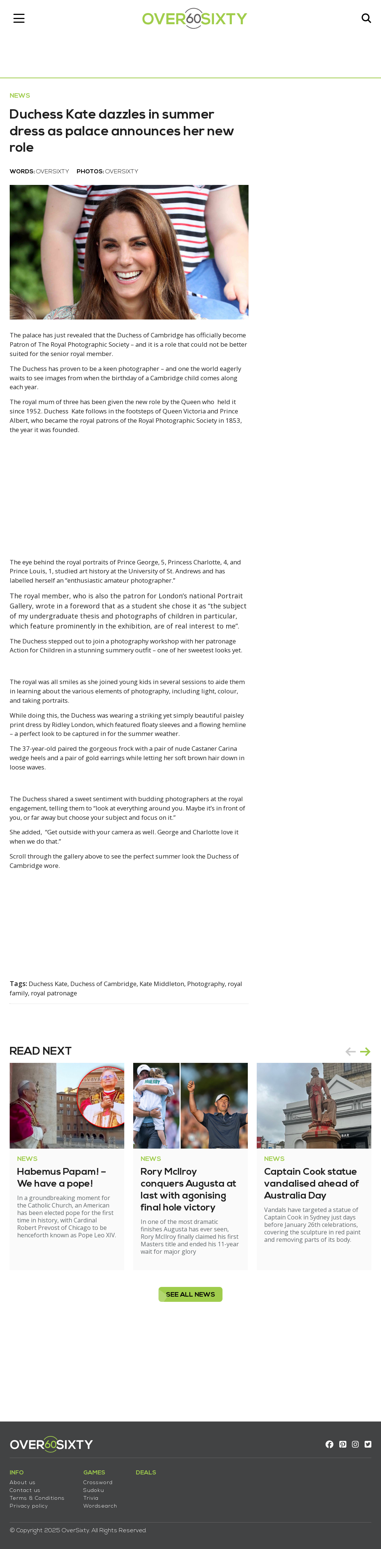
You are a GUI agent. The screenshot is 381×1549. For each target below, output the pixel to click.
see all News (190, 1372)
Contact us (30, 1486)
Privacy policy (34, 1502)
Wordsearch (105, 1502)
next (360, 1122)
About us (28, 1478)
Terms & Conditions (42, 1494)
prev (345, 1122)
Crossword (103, 1478)
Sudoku (99, 1486)
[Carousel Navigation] (352, 1122)
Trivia (96, 1494)
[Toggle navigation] (24, 20)
